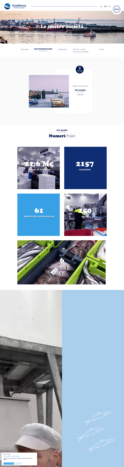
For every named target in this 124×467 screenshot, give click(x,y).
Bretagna (24, 49)
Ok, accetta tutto (8, 463)
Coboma (80, 94)
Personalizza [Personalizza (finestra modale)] (18, 463)
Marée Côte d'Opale (80, 86)
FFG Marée (80, 90)
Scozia (101, 49)
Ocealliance (9, 14)
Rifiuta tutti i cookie (6, 454)
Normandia (62, 49)
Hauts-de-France (43, 49)
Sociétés (14, 14)
